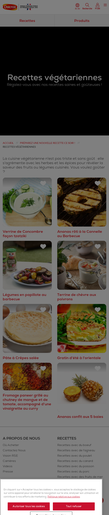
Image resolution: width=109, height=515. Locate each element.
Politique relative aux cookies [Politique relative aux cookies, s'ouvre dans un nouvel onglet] (64, 511)
